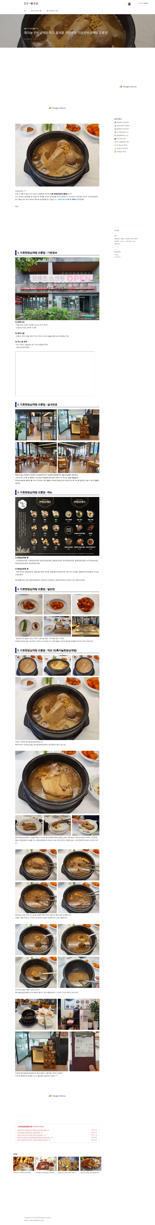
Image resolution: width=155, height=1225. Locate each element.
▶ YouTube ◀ (36, 11)
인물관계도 (117, 238)
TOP (129, 1218)
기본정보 (127, 238)
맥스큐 (133, 241)
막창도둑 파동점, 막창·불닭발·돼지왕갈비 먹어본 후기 (33, 1137)
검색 (124, 3)
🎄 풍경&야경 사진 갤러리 (121, 129)
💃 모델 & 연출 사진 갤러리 (122, 125)
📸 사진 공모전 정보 (120, 138)
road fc (122, 241)
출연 (132, 238)
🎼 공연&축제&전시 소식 (121, 135)
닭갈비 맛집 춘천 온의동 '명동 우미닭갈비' (30, 1135)
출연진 (122, 238)
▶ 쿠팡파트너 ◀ (52, 11)
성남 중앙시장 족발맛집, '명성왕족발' (28, 1132)
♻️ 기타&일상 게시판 (120, 151)
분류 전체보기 (118, 119)
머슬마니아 (117, 244)
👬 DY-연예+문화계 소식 (121, 132)
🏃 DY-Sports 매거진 (120, 145)
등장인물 (116, 241)
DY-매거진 (31, 3)
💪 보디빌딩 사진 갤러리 (121, 148)
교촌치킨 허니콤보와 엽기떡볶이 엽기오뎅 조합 (32, 1130)
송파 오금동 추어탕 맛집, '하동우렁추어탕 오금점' (32, 1140)
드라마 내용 (128, 241)
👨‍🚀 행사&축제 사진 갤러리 (121, 122)
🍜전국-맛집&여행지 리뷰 (24, 1126)
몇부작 (135, 238)
